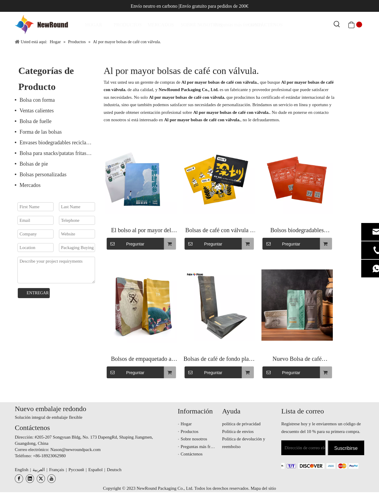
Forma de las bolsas (41, 132)
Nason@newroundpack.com (75, 449)
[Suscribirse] (346, 447)
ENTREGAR (38, 293)
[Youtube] (51, 478)
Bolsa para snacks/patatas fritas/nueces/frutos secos (59, 153)
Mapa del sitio (263, 488)
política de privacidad (241, 423)
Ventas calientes (37, 111)
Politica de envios (238, 431)
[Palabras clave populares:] (337, 25)
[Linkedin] (30, 478)
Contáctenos (192, 454)
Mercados (30, 185)
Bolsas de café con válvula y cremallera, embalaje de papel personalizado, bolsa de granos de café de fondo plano (219, 231)
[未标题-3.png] (310, 465)
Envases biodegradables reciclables (57, 143)
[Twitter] (41, 478)
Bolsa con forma (37, 100)
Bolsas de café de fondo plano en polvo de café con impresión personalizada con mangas (219, 359)
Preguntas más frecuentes (203, 446)
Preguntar (125, 244)
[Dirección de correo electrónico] (303, 447)
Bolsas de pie (34, 164)
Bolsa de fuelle (36, 121)
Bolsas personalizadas (43, 174)
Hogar (186, 423)
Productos (189, 431)
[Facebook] (19, 478)
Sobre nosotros (194, 439)
